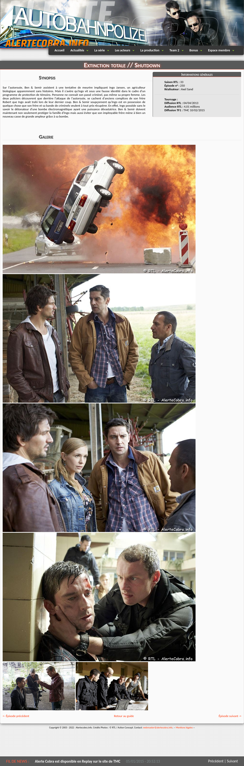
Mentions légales (184, 727)
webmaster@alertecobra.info (158, 727)
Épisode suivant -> (230, 716)
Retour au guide (124, 716)
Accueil (59, 50)
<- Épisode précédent (16, 716)
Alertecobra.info (42, 24)
